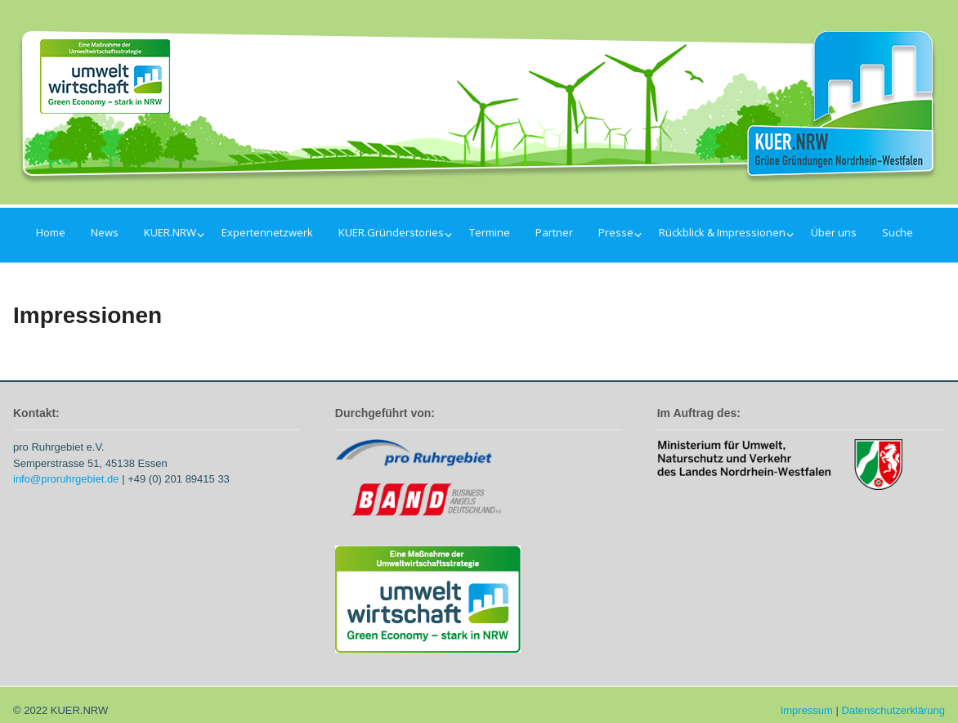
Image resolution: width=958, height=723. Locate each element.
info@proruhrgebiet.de (66, 479)
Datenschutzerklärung (893, 710)
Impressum (807, 710)
